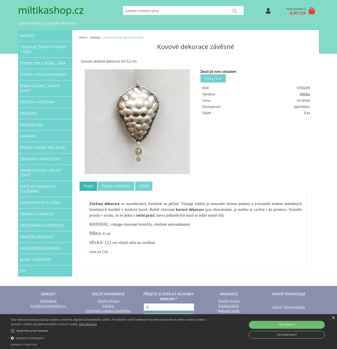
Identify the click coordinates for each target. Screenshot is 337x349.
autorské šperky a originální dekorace (47, 23)
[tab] (88, 186)
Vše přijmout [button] (286, 324)
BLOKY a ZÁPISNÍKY (36, 259)
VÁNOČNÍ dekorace (37, 236)
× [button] (333, 318)
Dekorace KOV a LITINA (40, 202)
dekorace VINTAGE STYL (40, 159)
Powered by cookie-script (24, 344)
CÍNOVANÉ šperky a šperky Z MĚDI (43, 49)
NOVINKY (27, 35)
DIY (23, 271)
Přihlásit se (268, 11)
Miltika (305, 94)
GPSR (144, 185)
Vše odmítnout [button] (287, 334)
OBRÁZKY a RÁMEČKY (37, 214)
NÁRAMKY (28, 136)
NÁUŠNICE (28, 113)
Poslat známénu (116, 185)
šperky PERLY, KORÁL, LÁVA (43, 63)
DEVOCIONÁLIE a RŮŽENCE (42, 225)
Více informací (88, 324)
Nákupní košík (229, 311)
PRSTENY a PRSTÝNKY (37, 102)
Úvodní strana (108, 301)
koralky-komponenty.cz (48, 306)
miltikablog (48, 301)
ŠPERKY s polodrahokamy (43, 74)
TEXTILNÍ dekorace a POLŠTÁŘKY (38, 189)
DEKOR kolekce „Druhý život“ (40, 173)
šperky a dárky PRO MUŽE (42, 147)
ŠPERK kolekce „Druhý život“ (40, 88)
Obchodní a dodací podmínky (108, 311)
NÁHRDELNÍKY (31, 124)
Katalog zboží (229, 306)
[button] (113, 338)
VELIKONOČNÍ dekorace (40, 248)
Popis (88, 185)
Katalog (108, 306)
